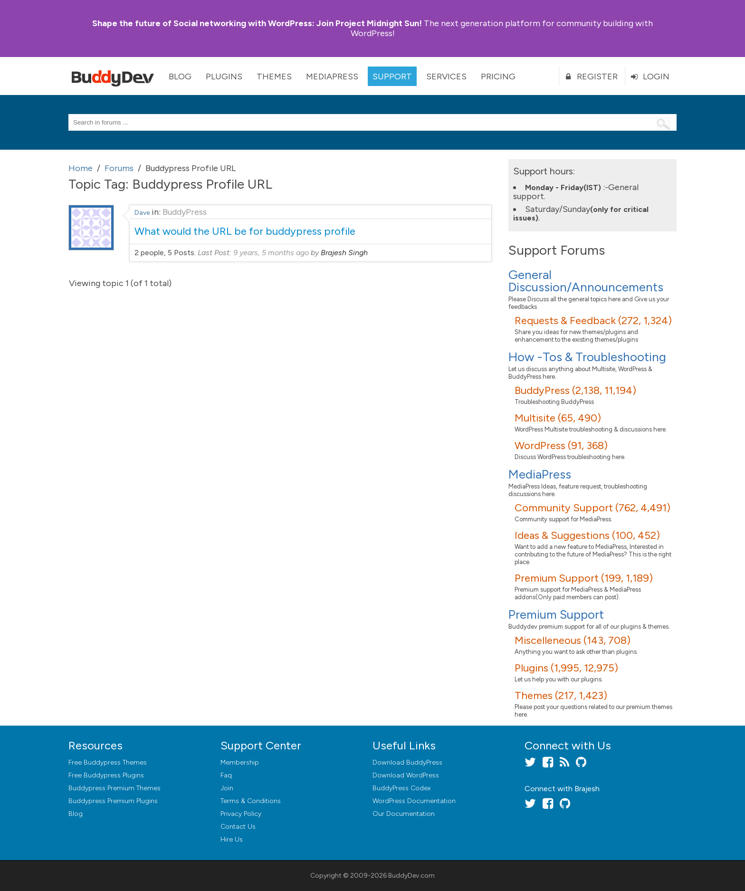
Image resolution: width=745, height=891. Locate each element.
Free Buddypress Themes (107, 762)
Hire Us (231, 839)
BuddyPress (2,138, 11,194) (575, 390)
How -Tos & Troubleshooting (587, 356)
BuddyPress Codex (401, 788)
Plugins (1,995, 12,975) (566, 667)
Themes (274, 76)
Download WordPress (405, 775)
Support (392, 76)
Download (407, 762)
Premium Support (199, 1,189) (584, 578)
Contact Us (238, 827)
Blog (180, 76)
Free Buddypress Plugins (106, 775)
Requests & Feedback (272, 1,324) (593, 320)
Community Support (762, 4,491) (592, 507)
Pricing (498, 76)
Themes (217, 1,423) (561, 695)
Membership (239, 762)
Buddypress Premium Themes (114, 788)
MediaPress (332, 76)
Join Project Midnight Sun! (257, 23)
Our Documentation (403, 814)
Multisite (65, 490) (558, 418)
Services (446, 76)
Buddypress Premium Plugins (113, 801)
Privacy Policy (240, 814)
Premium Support (556, 614)
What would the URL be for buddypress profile (244, 231)
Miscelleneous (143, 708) (572, 640)
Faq (226, 775)
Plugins (224, 76)
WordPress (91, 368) (561, 445)
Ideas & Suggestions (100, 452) (587, 535)
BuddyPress (184, 212)
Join (226, 788)
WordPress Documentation (414, 801)
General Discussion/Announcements (585, 281)
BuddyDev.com (411, 876)
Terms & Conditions (250, 801)
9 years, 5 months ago (271, 252)
